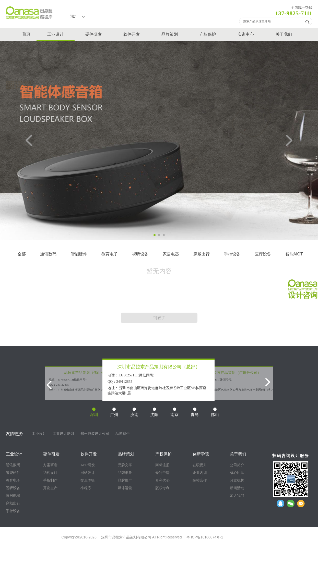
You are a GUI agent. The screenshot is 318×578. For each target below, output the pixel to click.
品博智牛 (122, 434)
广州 (114, 412)
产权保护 (207, 34)
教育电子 (109, 254)
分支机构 (237, 480)
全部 (22, 254)
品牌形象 (125, 473)
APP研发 (87, 465)
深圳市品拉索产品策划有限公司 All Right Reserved (141, 537)
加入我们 (237, 496)
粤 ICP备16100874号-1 (204, 537)
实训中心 (246, 34)
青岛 (195, 412)
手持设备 (232, 254)
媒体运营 (125, 488)
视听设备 (140, 254)
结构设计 (50, 473)
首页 (26, 34)
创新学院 (201, 454)
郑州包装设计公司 (94, 434)
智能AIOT (294, 254)
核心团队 (237, 473)
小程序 (85, 488)
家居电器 (171, 254)
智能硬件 (79, 254)
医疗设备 (263, 254)
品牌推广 (125, 480)
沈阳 (154, 412)
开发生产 (50, 488)
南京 (174, 412)
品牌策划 (169, 34)
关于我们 (284, 34)
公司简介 (237, 465)
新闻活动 (237, 488)
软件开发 (131, 34)
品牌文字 (125, 465)
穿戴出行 (201, 254)
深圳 (77, 16)
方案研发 (50, 465)
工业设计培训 (63, 434)
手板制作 (50, 480)
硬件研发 (93, 34)
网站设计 (87, 473)
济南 (134, 412)
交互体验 (87, 480)
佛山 (215, 412)
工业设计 (55, 34)
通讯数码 (48, 254)
